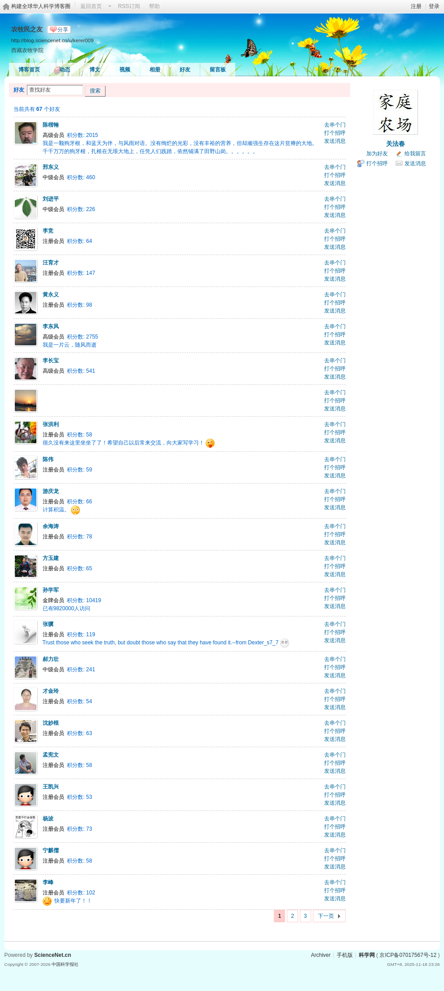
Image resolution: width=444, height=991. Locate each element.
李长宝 (51, 360)
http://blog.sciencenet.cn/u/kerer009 (52, 40)
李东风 (51, 326)
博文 (94, 69)
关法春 (395, 143)
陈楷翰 (51, 125)
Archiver (320, 955)
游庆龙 (51, 491)
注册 (416, 6)
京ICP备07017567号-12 (407, 955)
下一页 (326, 916)
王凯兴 (51, 787)
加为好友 (377, 153)
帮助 (154, 6)
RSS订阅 (129, 6)
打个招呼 (335, 133)
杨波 (48, 818)
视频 (124, 69)
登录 (434, 6)
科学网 (367, 955)
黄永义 (51, 294)
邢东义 (51, 167)
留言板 (218, 69)
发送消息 (335, 141)
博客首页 (29, 69)
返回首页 (91, 6)
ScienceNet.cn (52, 955)
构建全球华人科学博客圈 (40, 6)
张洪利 (51, 424)
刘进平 (51, 199)
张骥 (48, 624)
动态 (64, 69)
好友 (185, 69)
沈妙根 (51, 723)
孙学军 (51, 590)
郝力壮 (51, 659)
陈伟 (48, 459)
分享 (62, 29)
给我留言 (415, 153)
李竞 (48, 231)
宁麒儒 (51, 850)
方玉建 (51, 558)
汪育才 (51, 263)
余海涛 (51, 526)
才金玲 (51, 691)
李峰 (48, 882)
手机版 (345, 955)
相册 (154, 69)
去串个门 (335, 125)
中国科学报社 (65, 964)
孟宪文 (51, 755)
